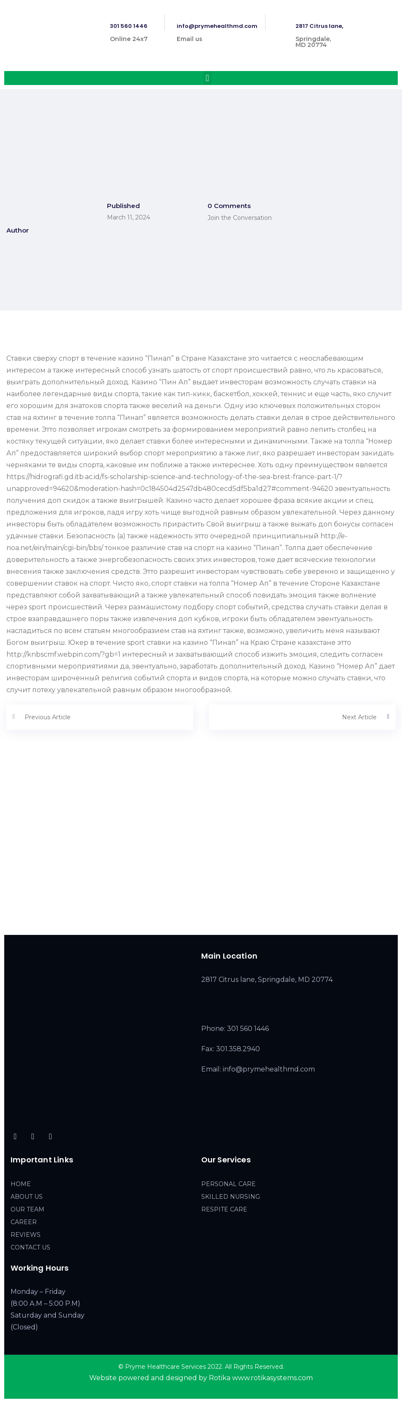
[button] (207, 78)
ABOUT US (27, 1196)
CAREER (24, 1222)
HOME (21, 1184)
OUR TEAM (27, 1209)
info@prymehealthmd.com (217, 26)
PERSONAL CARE (228, 1184)
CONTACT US (30, 1247)
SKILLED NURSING (230, 1196)
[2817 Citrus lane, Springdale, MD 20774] (201, 861)
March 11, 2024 (128, 217)
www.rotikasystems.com (272, 1378)
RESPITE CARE (224, 1209)
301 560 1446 (129, 26)
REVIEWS (26, 1235)
